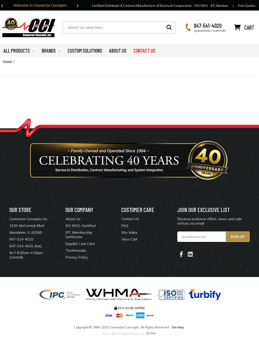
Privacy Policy (76, 257)
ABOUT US (117, 50)
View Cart (129, 239)
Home (7, 61)
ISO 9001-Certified (80, 225)
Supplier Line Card (80, 243)
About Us (73, 219)
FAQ (124, 225)
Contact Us (130, 219)
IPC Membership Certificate (78, 234)
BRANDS (51, 50)
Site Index (129, 232)
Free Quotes (246, 5)
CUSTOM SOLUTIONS (85, 50)
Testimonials (75, 250)
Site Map (177, 327)
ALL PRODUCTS (19, 50)
